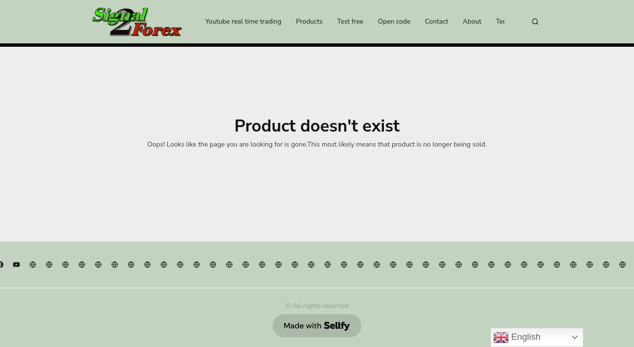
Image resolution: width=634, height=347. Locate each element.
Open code (394, 21)
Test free (350, 21)
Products (309, 21)
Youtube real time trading (243, 21)
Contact (436, 21)
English (517, 337)
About (471, 21)
